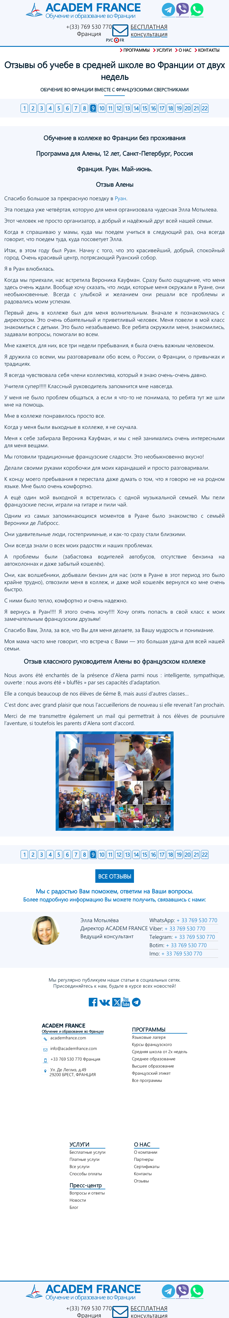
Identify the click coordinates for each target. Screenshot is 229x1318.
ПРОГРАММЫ (148, 1029)
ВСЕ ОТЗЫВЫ (114, 876)
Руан (120, 198)
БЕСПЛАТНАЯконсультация (149, 30)
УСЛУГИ (79, 1144)
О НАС (142, 1144)
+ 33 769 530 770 (196, 920)
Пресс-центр (86, 1185)
